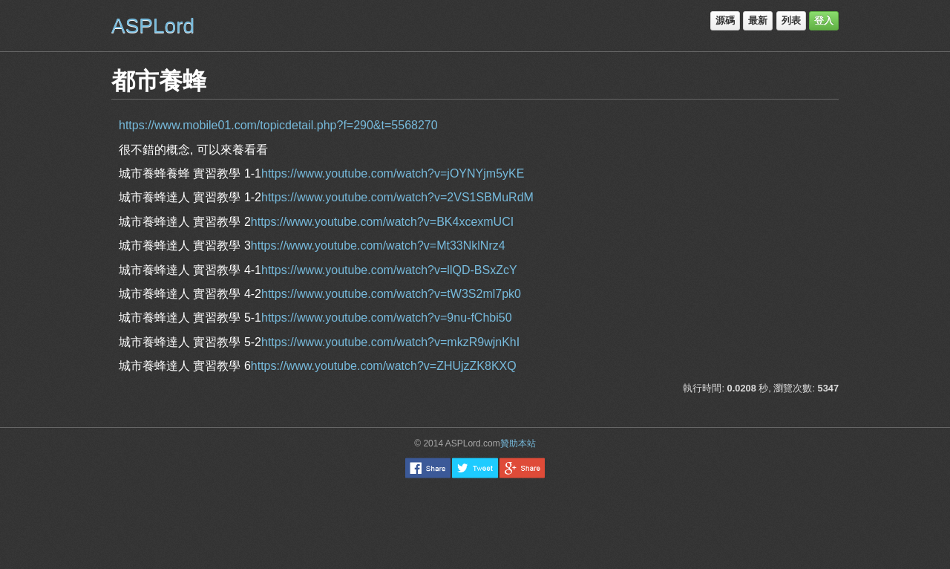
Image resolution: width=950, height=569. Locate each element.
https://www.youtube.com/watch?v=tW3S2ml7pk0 (391, 293)
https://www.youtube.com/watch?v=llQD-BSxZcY (389, 270)
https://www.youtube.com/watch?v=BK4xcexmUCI (382, 221)
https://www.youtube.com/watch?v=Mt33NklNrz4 (378, 245)
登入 (823, 20)
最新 (757, 20)
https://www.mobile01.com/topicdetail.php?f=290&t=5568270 (278, 125)
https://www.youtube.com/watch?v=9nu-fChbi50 (386, 317)
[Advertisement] (475, 523)
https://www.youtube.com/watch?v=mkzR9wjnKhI (390, 342)
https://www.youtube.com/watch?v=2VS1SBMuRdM (397, 197)
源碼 (725, 20)
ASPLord (152, 25)
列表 (791, 20)
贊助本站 (518, 443)
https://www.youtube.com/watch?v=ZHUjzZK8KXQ (384, 366)
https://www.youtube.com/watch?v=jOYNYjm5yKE (392, 173)
